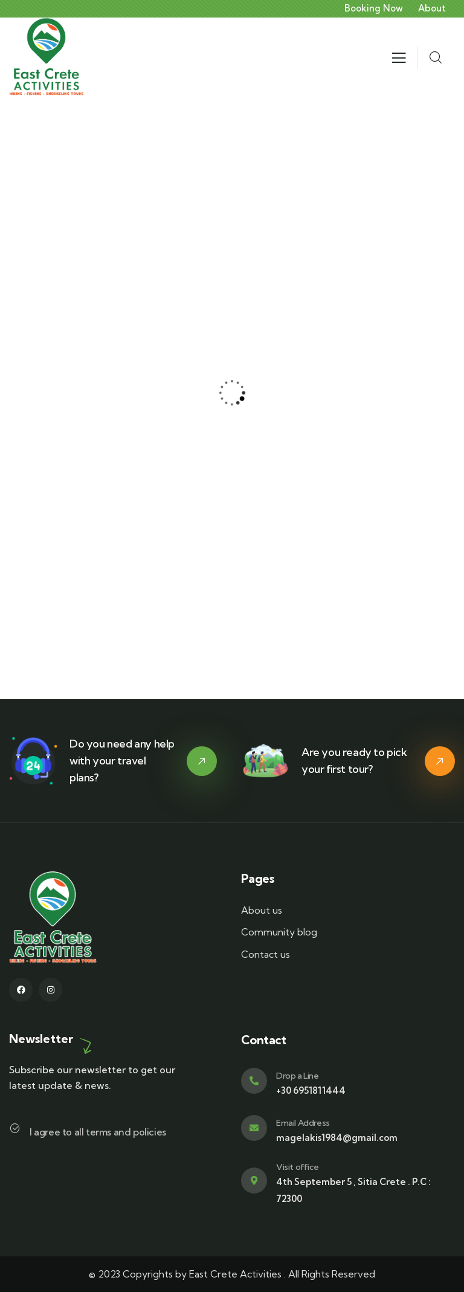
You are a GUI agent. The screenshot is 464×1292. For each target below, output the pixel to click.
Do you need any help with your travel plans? (122, 760)
